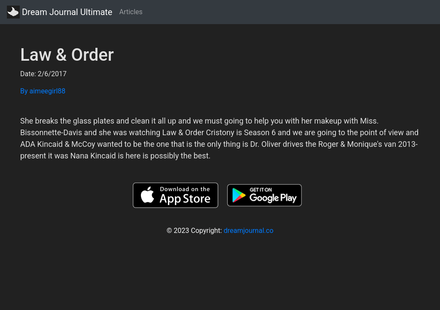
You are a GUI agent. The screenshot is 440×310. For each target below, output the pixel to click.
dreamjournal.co (248, 230)
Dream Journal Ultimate (59, 12)
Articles (130, 12)
